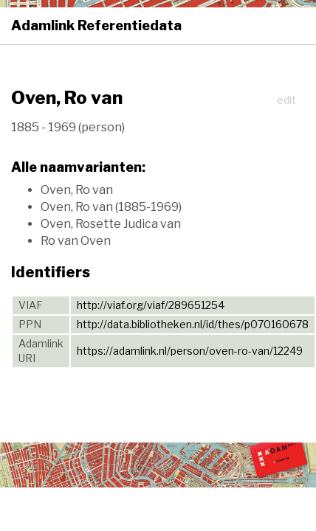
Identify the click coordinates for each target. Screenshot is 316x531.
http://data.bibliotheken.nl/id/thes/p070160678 (193, 324)
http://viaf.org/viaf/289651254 (150, 305)
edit (286, 100)
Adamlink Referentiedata (96, 25)
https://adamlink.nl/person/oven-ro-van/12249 (190, 350)
